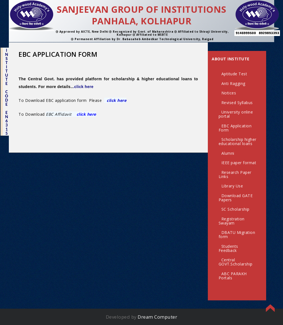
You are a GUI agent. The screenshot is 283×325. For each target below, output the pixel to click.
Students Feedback (228, 248)
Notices (228, 93)
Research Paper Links (235, 174)
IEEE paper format (238, 162)
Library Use (232, 186)
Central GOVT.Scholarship (236, 262)
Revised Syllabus (237, 102)
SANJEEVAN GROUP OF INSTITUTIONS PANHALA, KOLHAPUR (141, 15)
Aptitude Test (234, 73)
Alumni (227, 153)
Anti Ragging (233, 83)
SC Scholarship (235, 209)
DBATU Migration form (237, 234)
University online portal (236, 114)
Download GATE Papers (236, 197)
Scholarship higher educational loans (237, 141)
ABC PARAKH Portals (233, 275)
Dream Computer (157, 317)
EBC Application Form (235, 128)
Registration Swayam (232, 221)
